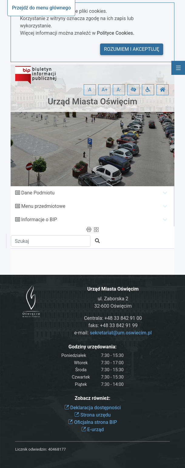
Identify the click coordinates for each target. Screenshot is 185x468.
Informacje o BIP (39, 219)
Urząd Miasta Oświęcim (92, 101)
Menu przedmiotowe (43, 206)
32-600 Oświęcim (113, 306)
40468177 (57, 449)
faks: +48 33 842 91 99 (112, 325)
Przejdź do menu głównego (41, 8)
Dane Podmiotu (38, 193)
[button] (133, 89)
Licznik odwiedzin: (31, 449)
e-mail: (113, 333)
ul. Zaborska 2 (113, 299)
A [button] (89, 90)
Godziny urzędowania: (92, 347)
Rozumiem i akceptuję (131, 49)
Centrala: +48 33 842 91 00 (113, 318)
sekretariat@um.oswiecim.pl (121, 333)
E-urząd (92, 429)
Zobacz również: (92, 398)
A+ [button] (105, 90)
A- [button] (119, 90)
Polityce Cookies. (115, 33)
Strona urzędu (92, 415)
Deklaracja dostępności (92, 407)
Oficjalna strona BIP (92, 422)
